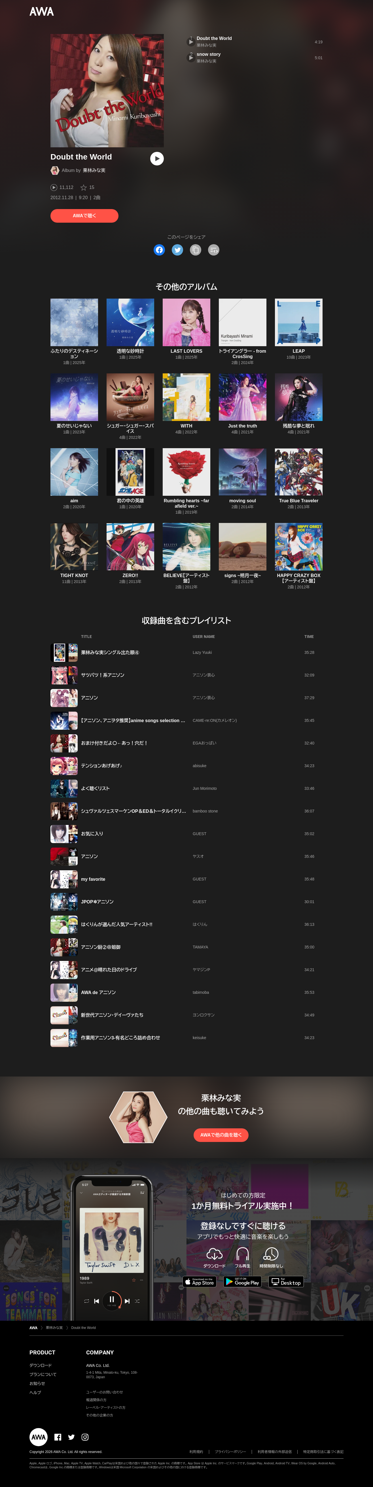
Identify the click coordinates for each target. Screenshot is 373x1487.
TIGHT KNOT (74, 575)
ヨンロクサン (204, 1015)
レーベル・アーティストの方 (106, 1408)
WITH (186, 426)
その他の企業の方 (99, 1415)
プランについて (43, 1374)
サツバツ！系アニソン (102, 675)
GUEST (199, 833)
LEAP (299, 351)
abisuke (199, 765)
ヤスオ (198, 856)
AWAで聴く (84, 215)
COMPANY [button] (100, 1352)
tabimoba (201, 992)
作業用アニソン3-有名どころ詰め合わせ (120, 1037)
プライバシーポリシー (230, 1452)
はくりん (200, 924)
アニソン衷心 (204, 675)
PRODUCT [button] (42, 1352)
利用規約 (196, 1452)
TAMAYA (200, 947)
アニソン (89, 697)
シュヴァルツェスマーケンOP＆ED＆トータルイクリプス (135, 811)
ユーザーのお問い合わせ (104, 1392)
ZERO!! (130, 575)
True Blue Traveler (299, 500)
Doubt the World (214, 38)
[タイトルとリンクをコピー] (195, 250)
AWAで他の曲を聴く (221, 1135)
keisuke (199, 1037)
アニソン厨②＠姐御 (100, 947)
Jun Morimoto (205, 788)
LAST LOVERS (186, 351)
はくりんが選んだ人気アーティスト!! (116, 924)
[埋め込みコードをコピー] (213, 250)
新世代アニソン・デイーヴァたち (112, 1015)
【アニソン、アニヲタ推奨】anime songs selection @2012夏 (140, 720)
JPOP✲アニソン (97, 901)
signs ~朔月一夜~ (242, 575)
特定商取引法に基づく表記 (323, 1452)
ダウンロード (40, 1365)
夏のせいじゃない (74, 426)
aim (74, 500)
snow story (209, 54)
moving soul (242, 500)
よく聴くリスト (95, 788)
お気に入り (92, 833)
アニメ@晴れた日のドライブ (109, 969)
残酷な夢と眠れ (298, 426)
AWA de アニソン (98, 992)
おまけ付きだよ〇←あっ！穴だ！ (114, 743)
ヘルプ (35, 1392)
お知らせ (37, 1383)
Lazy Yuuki (202, 652)
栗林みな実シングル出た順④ (110, 652)
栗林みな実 (94, 170)
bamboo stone (205, 811)
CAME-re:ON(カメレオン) (215, 720)
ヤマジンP (201, 969)
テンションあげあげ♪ (101, 765)
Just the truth (242, 426)
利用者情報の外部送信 (275, 1452)
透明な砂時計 (130, 351)
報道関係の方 (96, 1400)
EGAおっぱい (205, 743)
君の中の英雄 (130, 500)
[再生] (157, 158)
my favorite (93, 879)
